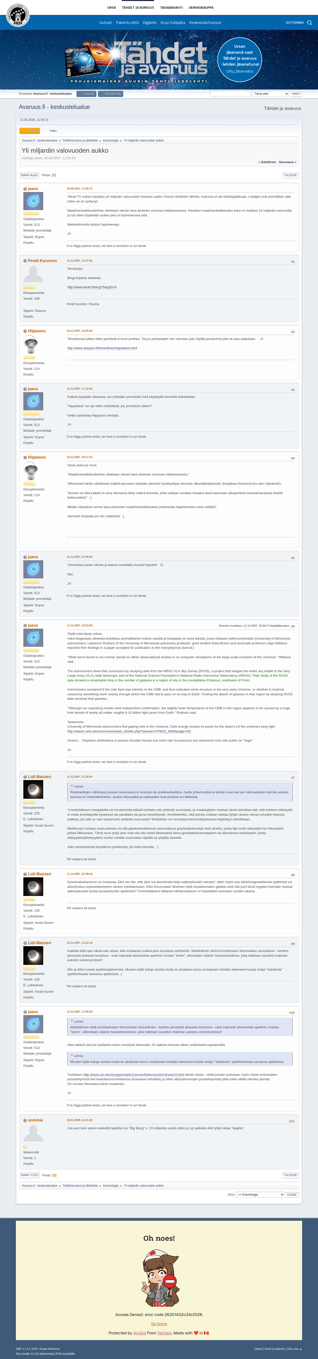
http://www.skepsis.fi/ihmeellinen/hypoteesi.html (102, 348)
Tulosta (290, 175)
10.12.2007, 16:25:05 (79, 330)
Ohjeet (258, 1348)
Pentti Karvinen (42, 261)
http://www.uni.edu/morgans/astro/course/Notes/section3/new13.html (133, 1075)
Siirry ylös (29, 1175)
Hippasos (37, 331)
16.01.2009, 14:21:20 (79, 1120)
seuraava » (287, 162)
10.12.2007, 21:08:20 (79, 556)
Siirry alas (29, 175)
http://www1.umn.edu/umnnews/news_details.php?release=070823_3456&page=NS (129, 731)
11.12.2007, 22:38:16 (79, 873)
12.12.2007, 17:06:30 (79, 1011)
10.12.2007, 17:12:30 (79, 388)
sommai (35, 1120)
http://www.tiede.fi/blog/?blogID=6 (92, 287)
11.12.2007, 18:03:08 (79, 625)
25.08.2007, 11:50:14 (79, 188)
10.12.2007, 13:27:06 (79, 260)
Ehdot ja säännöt (275, 1348)
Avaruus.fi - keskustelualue (54, 106)
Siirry (231, 1194)
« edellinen (267, 162)
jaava (33, 189)
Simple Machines (49, 1348)
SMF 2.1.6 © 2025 (27, 1348)
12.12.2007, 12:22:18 (79, 942)
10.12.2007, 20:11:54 (79, 457)
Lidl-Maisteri (39, 777)
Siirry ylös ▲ (294, 1348)
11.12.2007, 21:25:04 (79, 776)
